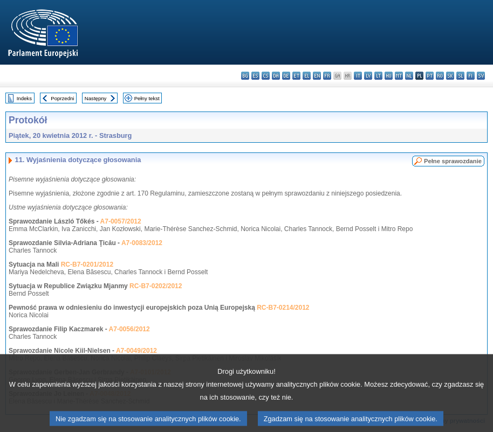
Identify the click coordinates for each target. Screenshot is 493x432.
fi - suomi (471, 76)
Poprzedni (62, 98)
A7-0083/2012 (141, 243)
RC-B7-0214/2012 (283, 307)
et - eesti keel (296, 76)
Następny (96, 98)
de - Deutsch (286, 76)
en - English (317, 76)
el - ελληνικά (307, 76)
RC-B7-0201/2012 (87, 264)
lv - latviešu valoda (368, 76)
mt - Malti (399, 76)
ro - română (440, 76)
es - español (255, 76)
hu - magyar (389, 76)
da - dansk (276, 76)
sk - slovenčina (450, 76)
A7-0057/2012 (120, 221)
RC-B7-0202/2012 (155, 286)
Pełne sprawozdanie (453, 161)
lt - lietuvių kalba (378, 76)
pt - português (430, 76)
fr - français (327, 76)
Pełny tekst (147, 98)
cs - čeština (266, 76)
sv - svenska (481, 76)
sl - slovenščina (460, 76)
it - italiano (358, 76)
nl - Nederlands (409, 76)
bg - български (245, 76)
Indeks (24, 98)
